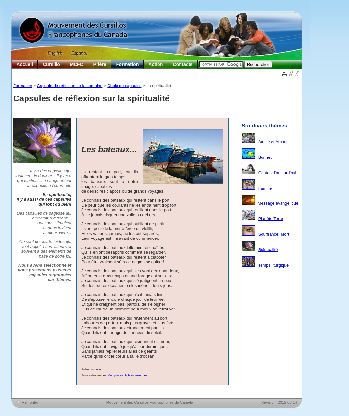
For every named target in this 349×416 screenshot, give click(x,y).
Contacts (182, 64)
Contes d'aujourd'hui (277, 172)
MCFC (76, 64)
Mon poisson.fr (117, 375)
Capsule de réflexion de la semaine (69, 85)
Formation (127, 64)
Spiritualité (268, 249)
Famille (265, 188)
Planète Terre (270, 218)
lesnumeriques (138, 375)
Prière (99, 64)
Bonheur (266, 157)
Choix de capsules (124, 85)
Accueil (24, 64)
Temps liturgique (273, 265)
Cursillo (51, 64)
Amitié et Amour (273, 141)
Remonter (30, 402)
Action (156, 64)
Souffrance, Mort (273, 234)
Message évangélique (278, 203)
